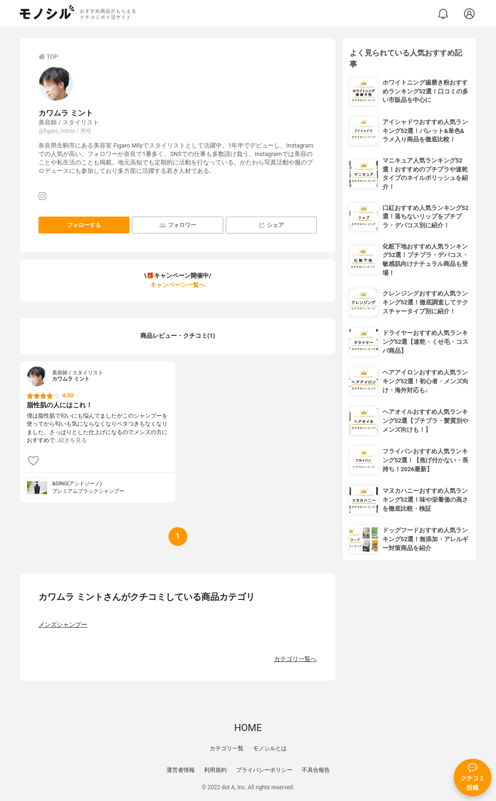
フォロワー (177, 225)
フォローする (84, 225)
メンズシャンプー (62, 624)
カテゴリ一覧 (227, 748)
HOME (248, 727)
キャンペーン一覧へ (177, 284)
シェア (271, 225)
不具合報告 (316, 770)
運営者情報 (181, 770)
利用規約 (215, 770)
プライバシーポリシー (264, 770)
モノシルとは (270, 748)
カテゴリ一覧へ (295, 658)
